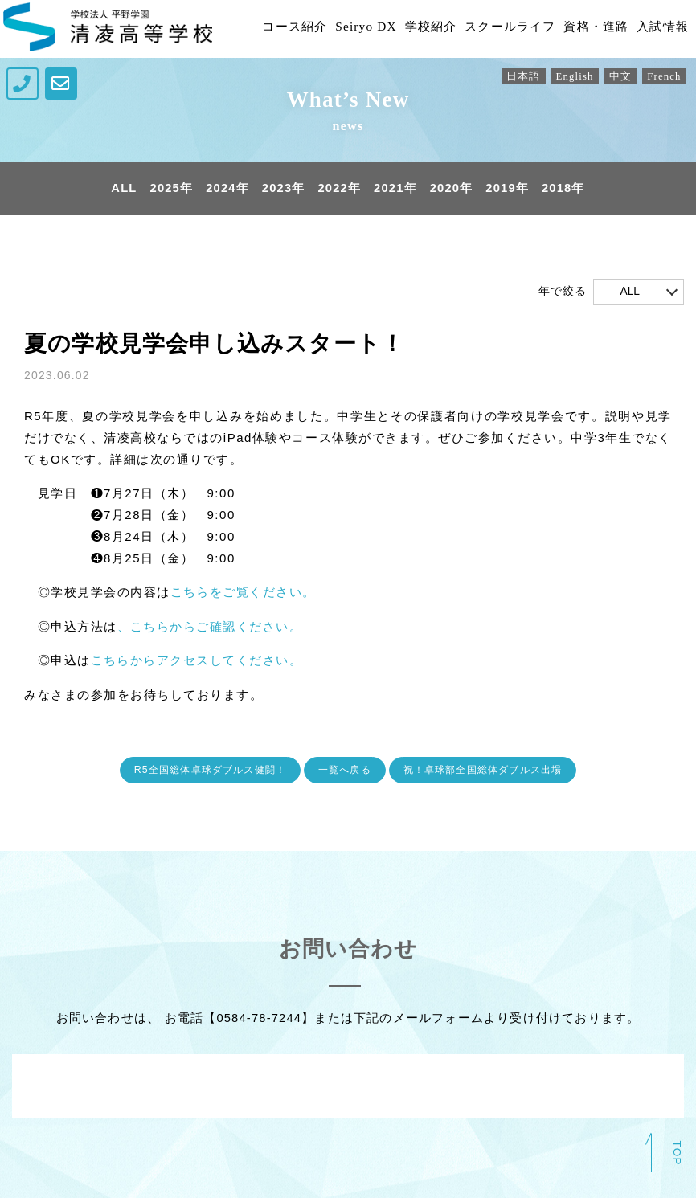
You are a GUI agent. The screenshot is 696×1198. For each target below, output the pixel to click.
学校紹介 (412, 28)
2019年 (508, 188)
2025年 (169, 188)
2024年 (226, 188)
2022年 (339, 188)
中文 (618, 77)
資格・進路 (587, 28)
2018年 (566, 188)
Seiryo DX (345, 28)
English (572, 77)
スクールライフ (496, 28)
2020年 (452, 188)
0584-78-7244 (258, 1017)
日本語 (519, 77)
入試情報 (658, 28)
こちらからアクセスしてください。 (197, 660)
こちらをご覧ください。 (243, 592)
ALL (121, 188)
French (664, 77)
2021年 (395, 188)
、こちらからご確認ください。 (210, 626)
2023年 (283, 188)
